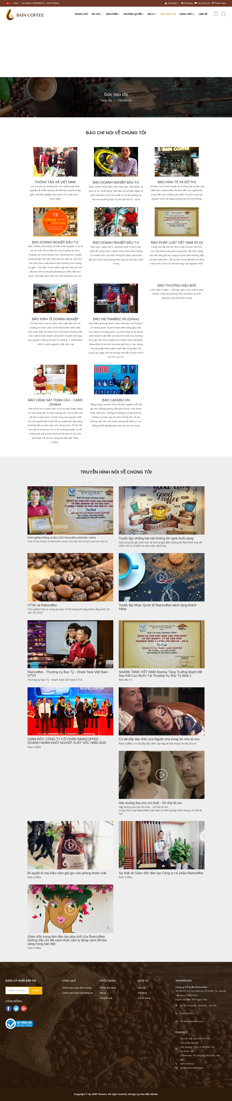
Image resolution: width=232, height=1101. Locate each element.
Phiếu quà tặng (108, 987)
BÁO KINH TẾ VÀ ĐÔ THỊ (177, 182)
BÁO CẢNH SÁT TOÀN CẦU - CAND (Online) (55, 402)
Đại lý (103, 993)
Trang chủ (106, 100)
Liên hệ (142, 987)
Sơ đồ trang (144, 998)
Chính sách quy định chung (76, 987)
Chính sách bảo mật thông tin (77, 993)
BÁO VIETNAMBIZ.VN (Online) (116, 319)
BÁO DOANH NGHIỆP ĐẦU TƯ (116, 182)
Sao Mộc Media (148, 1094)
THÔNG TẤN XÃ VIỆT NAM (55, 182)
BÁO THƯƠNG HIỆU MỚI (177, 285)
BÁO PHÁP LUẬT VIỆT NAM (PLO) (177, 242)
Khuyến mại (106, 998)
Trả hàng (142, 993)
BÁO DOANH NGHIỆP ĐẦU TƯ (55, 242)
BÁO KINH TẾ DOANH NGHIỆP (55, 319)
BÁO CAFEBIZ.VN (116, 400)
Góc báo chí (125, 100)
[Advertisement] (116, 49)
